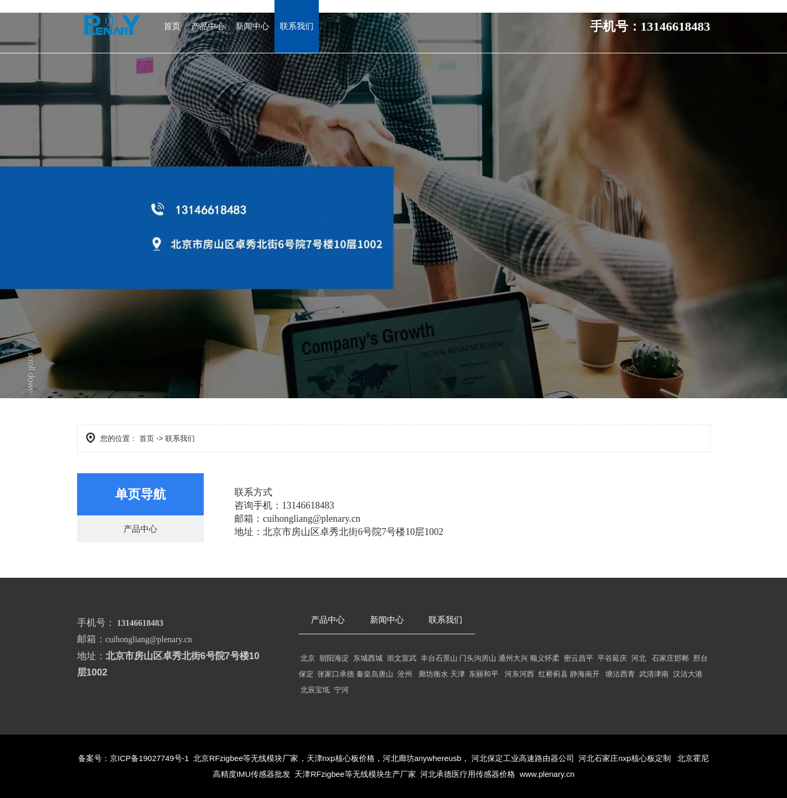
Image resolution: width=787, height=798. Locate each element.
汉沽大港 (688, 674)
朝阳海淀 (336, 658)
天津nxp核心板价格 (341, 758)
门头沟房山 (477, 658)
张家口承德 (335, 674)
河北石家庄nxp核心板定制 (624, 758)
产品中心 (208, 26)
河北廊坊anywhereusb (422, 758)
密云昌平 (578, 658)
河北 (638, 658)
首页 (172, 26)
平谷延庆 (612, 658)
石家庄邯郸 (670, 658)
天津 (457, 674)
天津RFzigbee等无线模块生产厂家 (353, 773)
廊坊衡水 (433, 674)
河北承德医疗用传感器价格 (467, 773)
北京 (308, 658)
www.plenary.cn (546, 773)
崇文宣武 (400, 658)
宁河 (341, 690)
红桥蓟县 (553, 674)
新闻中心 (252, 26)
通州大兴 (513, 658)
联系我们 (297, 26)
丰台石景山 (439, 658)
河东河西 (519, 674)
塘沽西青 (621, 674)
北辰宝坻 (316, 690)
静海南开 (585, 674)
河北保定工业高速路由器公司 (522, 758)
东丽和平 (483, 674)
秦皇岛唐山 (374, 674)
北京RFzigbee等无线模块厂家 (245, 758)
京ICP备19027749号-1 (149, 758)
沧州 (406, 674)
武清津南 (653, 674)
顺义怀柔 (545, 658)
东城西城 (369, 658)
